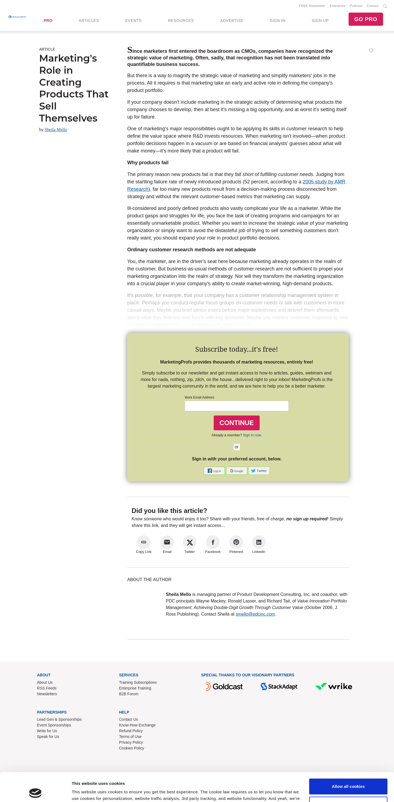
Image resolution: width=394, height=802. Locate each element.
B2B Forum (128, 694)
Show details (84, 791)
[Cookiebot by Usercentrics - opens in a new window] (35, 791)
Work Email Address (199, 397)
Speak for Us (48, 736)
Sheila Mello (56, 129)
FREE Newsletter (312, 5)
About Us (45, 682)
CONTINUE (236, 422)
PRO (48, 20)
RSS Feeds (47, 688)
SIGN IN (277, 20)
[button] (215, 470)
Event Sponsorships (54, 725)
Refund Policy (131, 731)
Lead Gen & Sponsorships (59, 719)
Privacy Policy (131, 742)
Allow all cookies (348, 757)
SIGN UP (320, 20)
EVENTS (133, 20)
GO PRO (365, 19)
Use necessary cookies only (348, 775)
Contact (373, 5)
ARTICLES (89, 20)
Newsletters (47, 694)
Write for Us (47, 731)
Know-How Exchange (137, 725)
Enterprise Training (135, 688)
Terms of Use (130, 736)
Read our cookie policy (229, 776)
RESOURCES (181, 20)
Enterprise (338, 5)
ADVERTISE (232, 20)
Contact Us (128, 719)
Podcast (356, 5)
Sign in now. (252, 435)
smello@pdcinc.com (255, 614)
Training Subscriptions (138, 682)
